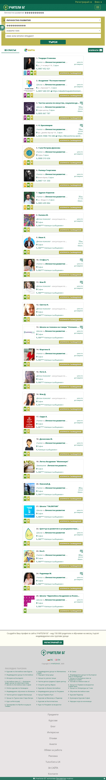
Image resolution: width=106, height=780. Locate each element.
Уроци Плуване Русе (45, 695)
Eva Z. (42, 551)
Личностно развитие (55, 62)
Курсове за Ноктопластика (48, 701)
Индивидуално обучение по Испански (20, 691)
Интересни (53, 732)
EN (57, 659)
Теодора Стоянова (47, 58)
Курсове (53, 720)
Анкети (53, 744)
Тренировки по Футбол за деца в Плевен (18, 705)
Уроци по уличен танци (47, 678)
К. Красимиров (45, 125)
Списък (10, 50)
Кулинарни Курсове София (80, 698)
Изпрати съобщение (70, 73)
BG (50, 659)
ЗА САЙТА (53, 767)
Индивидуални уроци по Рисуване (51, 691)
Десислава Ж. (46, 439)
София (56, 65)
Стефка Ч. (44, 260)
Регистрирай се (83, 1)
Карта (30, 50)
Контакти (53, 773)
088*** (50, 248)
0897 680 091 (44, 91)
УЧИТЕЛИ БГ (55, 664)
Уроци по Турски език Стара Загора (19, 698)
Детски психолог (43, 219)
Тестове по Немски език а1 (80, 681)
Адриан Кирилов (46, 192)
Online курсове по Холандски (17, 688)
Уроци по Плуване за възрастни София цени (81, 685)
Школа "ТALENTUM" (49, 506)
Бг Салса (73, 671)
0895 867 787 (44, 113)
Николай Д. (45, 484)
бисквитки (61, 778)
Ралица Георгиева (47, 170)
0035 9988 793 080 (46, 136)
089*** (50, 225)
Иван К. (42, 237)
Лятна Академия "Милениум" (54, 461)
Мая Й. (43, 282)
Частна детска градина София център (52, 681)
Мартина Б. (45, 349)
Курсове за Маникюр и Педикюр (50, 698)
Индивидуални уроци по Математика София (51, 672)
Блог (53, 726)
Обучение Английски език (79, 691)
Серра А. (43, 416)
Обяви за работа (53, 750)
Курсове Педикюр (76, 695)
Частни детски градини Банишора (19, 695)
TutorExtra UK (53, 761)
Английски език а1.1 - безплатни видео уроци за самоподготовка (17, 682)
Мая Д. (43, 394)
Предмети (53, 714)
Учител (39, 62)
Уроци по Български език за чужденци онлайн (79, 679)
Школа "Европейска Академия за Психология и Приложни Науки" (71, 596)
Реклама (53, 755)
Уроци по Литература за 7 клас (81, 688)
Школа (39, 84)
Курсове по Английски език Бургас (19, 671)
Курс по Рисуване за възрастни (49, 705)
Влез (98, 1)
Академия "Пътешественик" (52, 80)
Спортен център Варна (46, 685)
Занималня (41, 465)
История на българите (14, 678)
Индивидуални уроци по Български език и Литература (82, 675)
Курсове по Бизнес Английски (49, 688)
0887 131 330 (44, 180)
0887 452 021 (44, 68)
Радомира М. (46, 573)
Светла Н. (44, 304)
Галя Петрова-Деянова (49, 148)
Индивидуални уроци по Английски (19, 675)
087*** (50, 404)
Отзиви (53, 738)
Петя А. (43, 372)
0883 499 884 (44, 203)
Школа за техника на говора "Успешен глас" (61, 327)
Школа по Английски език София (18, 685)
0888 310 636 (44, 158)
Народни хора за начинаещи (81, 701)
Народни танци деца (45, 675)
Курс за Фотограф (13, 701)
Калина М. (43, 215)
